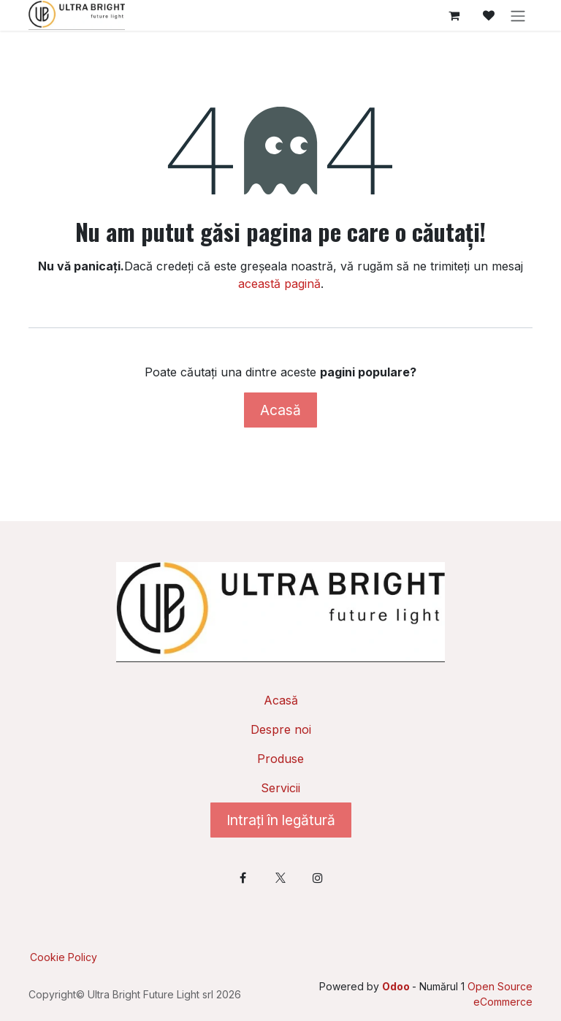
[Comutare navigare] (518, 15)
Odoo (397, 986)
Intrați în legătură (280, 820)
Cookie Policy (63, 957)
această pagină (279, 283)
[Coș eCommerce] (453, 15)
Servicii (280, 788)
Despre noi (281, 729)
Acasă (280, 410)
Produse (280, 758)
